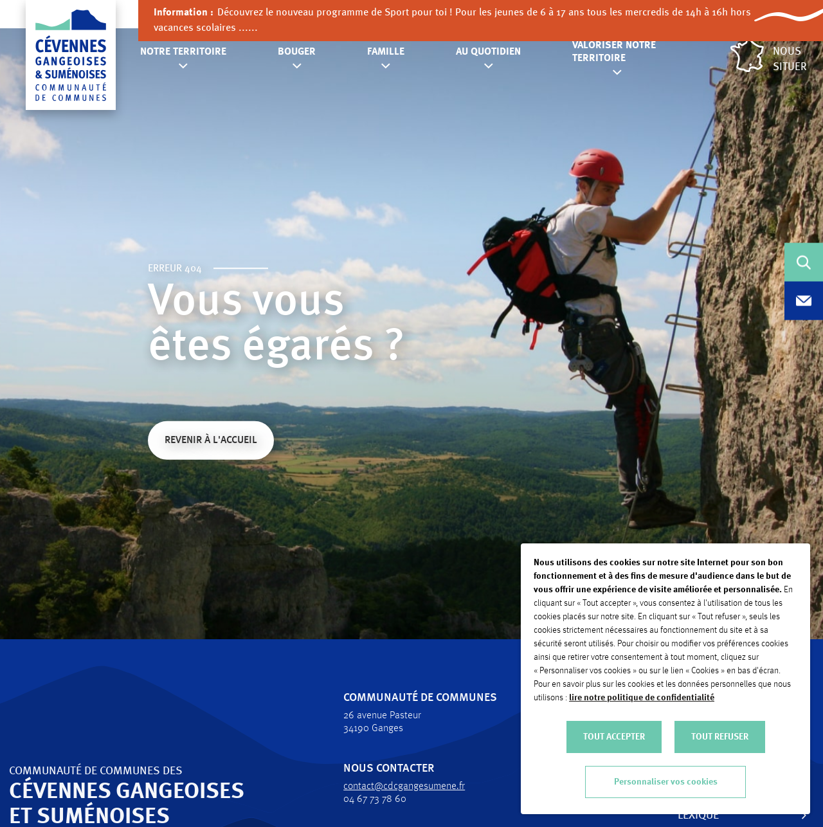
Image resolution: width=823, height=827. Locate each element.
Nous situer (768, 56)
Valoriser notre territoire (614, 52)
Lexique (690, 815)
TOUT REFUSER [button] (719, 736)
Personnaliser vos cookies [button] (666, 781)
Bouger (297, 52)
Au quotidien (488, 52)
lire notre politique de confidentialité (641, 697)
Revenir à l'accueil (211, 442)
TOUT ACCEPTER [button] (614, 736)
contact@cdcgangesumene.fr (396, 786)
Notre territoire (183, 52)
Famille (385, 52)
